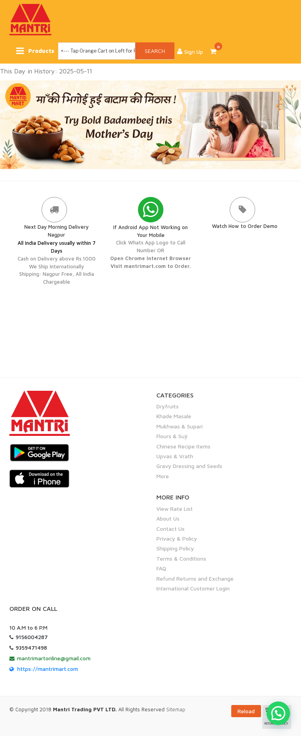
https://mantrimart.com (47, 668)
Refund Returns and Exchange (195, 578)
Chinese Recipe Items (183, 446)
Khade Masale (173, 416)
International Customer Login (193, 588)
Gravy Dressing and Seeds (189, 466)
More (162, 475)
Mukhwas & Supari (179, 426)
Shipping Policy (175, 548)
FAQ (161, 568)
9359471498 (31, 647)
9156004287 (32, 636)
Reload (246, 711)
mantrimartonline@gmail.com (54, 657)
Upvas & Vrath (174, 456)
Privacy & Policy (176, 538)
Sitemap (175, 709)
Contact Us (170, 528)
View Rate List (174, 508)
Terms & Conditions (181, 558)
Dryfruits (167, 406)
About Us (168, 518)
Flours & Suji (171, 436)
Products (36, 50)
